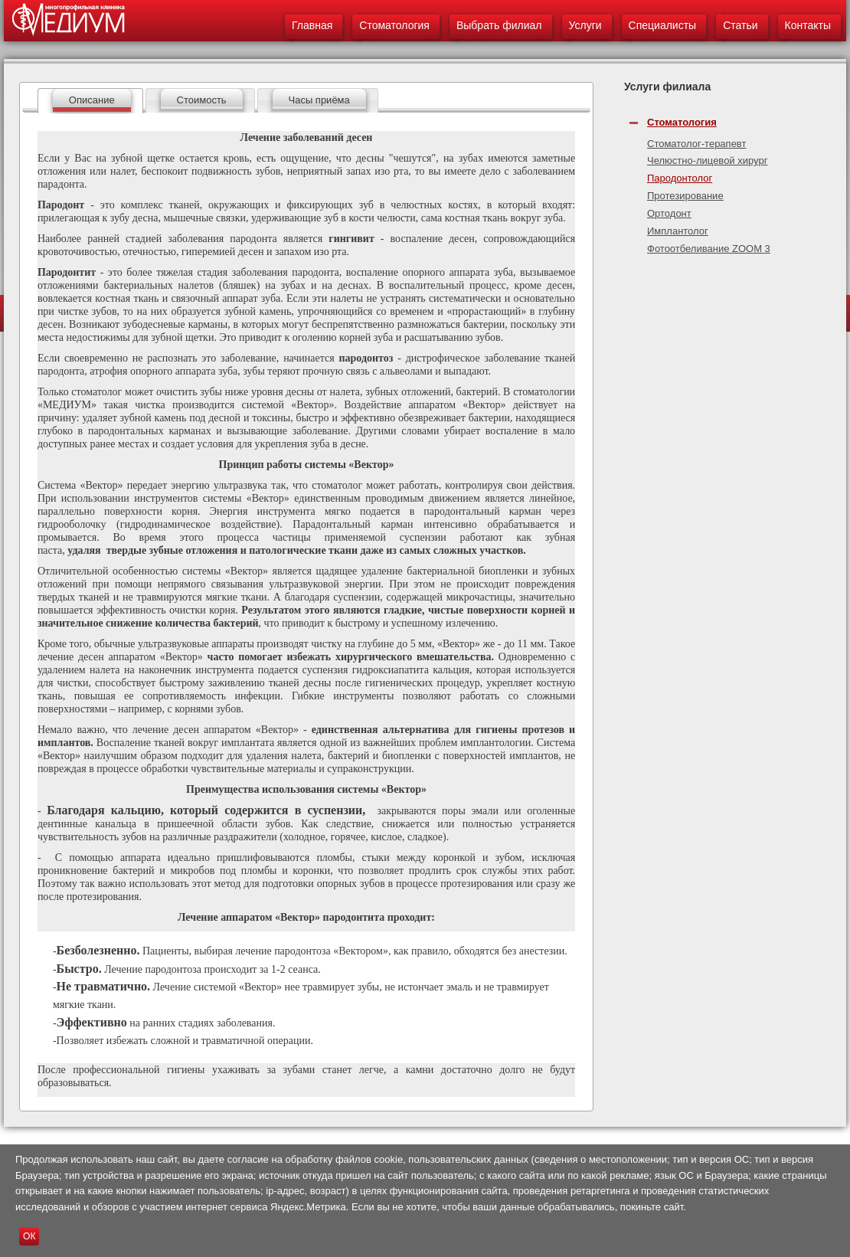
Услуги (585, 25)
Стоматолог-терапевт (696, 143)
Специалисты (663, 25)
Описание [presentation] (92, 100)
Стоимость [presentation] (202, 100)
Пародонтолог (679, 178)
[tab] (90, 100)
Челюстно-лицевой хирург (707, 160)
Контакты (808, 25)
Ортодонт (669, 213)
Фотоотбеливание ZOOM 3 (708, 248)
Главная (312, 25)
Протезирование (685, 195)
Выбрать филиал (499, 25)
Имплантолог (677, 231)
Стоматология (394, 25)
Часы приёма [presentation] (319, 100)
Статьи (740, 25)
